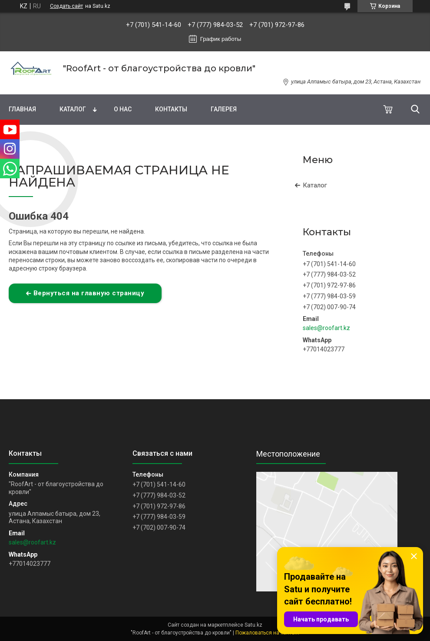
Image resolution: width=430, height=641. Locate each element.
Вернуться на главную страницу (89, 293)
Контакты (171, 109)
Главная (22, 109)
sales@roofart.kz (326, 327)
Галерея (224, 109)
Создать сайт (66, 6)
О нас (123, 109)
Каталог (73, 109)
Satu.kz (253, 625)
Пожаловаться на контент (267, 633)
